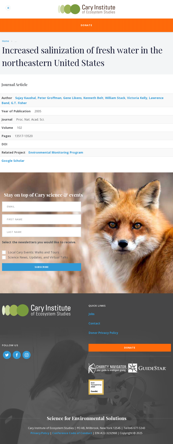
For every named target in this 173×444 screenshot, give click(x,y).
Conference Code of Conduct (72, 433)
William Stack (115, 98)
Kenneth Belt (93, 98)
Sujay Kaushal (25, 98)
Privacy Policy (40, 433)
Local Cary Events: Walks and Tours (33, 252)
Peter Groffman (49, 98)
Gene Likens (72, 98)
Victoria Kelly (137, 98)
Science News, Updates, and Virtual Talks (38, 257)
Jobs (91, 314)
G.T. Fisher (19, 103)
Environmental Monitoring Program (55, 152)
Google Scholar (13, 161)
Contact (94, 323)
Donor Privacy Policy (103, 333)
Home (5, 41)
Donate (86, 25)
